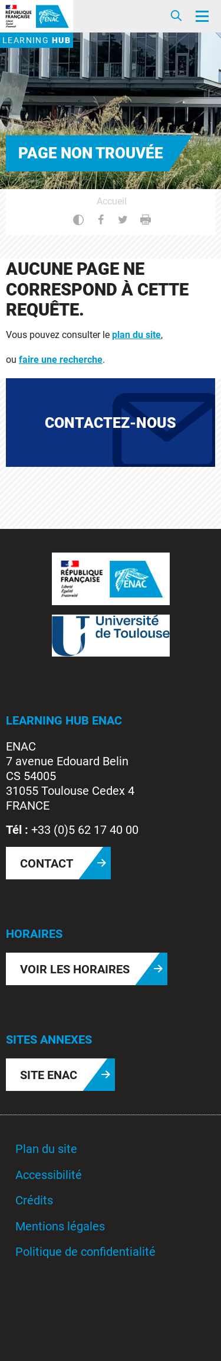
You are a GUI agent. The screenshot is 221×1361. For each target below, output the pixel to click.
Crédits (34, 1200)
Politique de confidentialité (85, 1252)
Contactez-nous (110, 422)
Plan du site (46, 1149)
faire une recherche (61, 359)
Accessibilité (48, 1175)
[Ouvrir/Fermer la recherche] (176, 16)
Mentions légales (60, 1226)
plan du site (136, 334)
